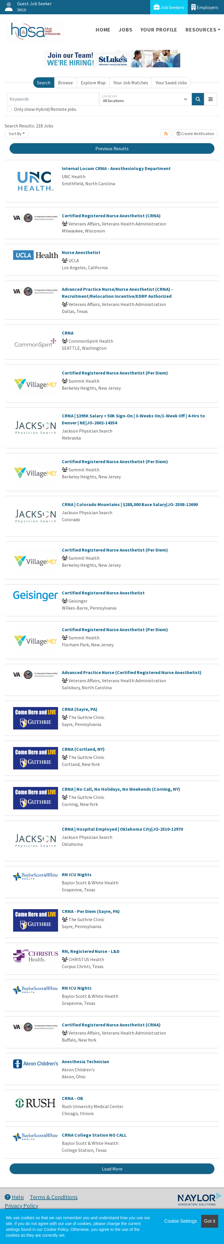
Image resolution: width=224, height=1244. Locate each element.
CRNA (68, 333)
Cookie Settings (180, 1221)
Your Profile (159, 29)
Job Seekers (169, 7)
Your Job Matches (130, 82)
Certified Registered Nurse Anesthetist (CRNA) (111, 215)
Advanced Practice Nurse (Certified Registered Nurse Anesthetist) (132, 672)
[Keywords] (53, 99)
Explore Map (93, 82)
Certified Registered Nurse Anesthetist (103, 593)
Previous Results (112, 148)
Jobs (125, 29)
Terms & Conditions (54, 1197)
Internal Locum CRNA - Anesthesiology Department (116, 168)
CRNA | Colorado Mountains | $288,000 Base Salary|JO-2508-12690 (130, 504)
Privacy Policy (21, 1205)
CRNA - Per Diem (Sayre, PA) (91, 911)
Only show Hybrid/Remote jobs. (45, 109)
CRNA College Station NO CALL (94, 1135)
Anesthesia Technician (85, 1061)
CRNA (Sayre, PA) (79, 709)
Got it (209, 1221)
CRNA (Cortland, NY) (83, 749)
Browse (65, 82)
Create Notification (195, 133)
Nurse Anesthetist (81, 252)
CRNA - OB (72, 1098)
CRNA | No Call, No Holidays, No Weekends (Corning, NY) (121, 789)
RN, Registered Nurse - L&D (91, 951)
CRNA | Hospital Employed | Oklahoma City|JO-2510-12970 (122, 829)
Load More (112, 1169)
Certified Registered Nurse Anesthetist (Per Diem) (115, 373)
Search (43, 82)
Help (14, 1197)
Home (103, 29)
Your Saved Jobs (171, 82)
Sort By (15, 133)
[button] (210, 99)
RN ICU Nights (77, 874)
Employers (204, 7)
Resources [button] (201, 29)
